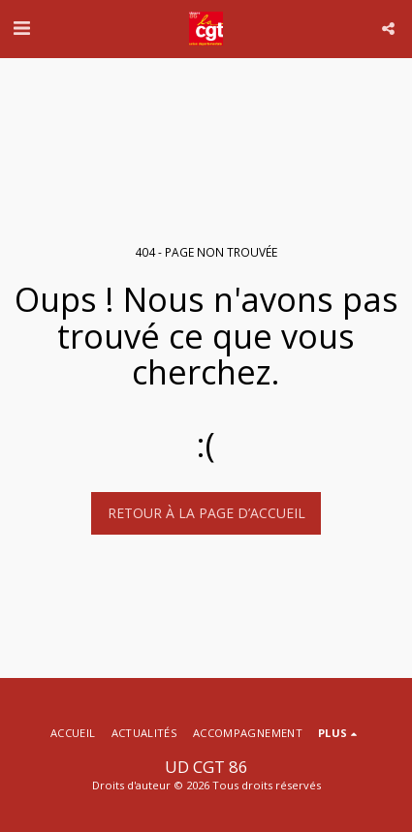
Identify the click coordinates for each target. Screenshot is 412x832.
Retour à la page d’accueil (206, 513)
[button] (21, 27)
